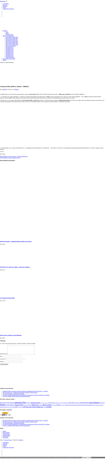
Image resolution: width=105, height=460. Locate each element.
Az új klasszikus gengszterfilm (7, 298)
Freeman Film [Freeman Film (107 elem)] (25, 406)
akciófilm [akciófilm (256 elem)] (11, 404)
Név (1, 358)
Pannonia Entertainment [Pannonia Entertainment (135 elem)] (88, 406)
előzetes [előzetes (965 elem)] (96, 404)
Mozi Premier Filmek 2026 (9, 58)
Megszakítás (4, 1)
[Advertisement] (52, 74)
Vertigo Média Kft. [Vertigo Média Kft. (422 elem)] (37, 408)
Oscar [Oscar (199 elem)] (81, 406)
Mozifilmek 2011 (10, 55)
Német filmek (6, 438)
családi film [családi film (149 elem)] (77, 404)
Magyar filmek (6, 434)
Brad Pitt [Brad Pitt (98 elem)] (56, 404)
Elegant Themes (8, 441)
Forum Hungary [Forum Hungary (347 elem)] (10, 406)
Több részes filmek (10, 57)
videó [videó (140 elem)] (45, 408)
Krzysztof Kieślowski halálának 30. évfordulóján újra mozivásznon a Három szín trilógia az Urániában (26, 396)
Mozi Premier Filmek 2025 (12, 37)
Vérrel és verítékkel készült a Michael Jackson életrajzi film (16, 398)
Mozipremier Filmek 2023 (12, 39)
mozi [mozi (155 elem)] (52, 406)
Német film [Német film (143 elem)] (73, 406)
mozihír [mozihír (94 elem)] (55, 406)
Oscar (7, 32)
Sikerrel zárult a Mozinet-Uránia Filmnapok (10, 335)
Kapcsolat (5, 5)
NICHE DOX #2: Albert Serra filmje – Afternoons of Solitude (15, 267)
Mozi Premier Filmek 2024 (12, 38)
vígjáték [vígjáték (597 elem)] (48, 408)
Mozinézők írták (9, 34)
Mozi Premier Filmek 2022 (12, 41)
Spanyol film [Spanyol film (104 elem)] (12, 408)
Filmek (4, 60)
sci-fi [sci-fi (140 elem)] (8, 408)
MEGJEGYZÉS (3, 355)
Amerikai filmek (6, 436)
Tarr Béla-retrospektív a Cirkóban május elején (13, 395)
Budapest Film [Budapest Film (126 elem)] (65, 404)
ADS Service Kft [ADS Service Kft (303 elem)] (4, 404)
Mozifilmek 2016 (10, 48)
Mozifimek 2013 (9, 52)
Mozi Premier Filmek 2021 (12, 42)
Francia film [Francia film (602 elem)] (19, 406)
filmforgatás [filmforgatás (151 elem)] (102, 404)
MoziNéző (4, 89)
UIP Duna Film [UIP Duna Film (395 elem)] (27, 408)
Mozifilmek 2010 (10, 56)
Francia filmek (6, 435)
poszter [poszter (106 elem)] (97, 406)
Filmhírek (5, 30)
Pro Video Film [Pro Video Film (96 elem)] (100, 406)
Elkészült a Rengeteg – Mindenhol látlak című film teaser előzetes (16, 241)
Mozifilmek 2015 (10, 49)
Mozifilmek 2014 (10, 51)
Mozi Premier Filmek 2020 (12, 43)
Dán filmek (5, 439)
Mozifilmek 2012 (10, 53)
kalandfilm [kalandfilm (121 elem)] (40, 406)
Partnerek (5, 6)
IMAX (7, 33)
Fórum (4, 7)
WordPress (20, 441)
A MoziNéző (6, 3)
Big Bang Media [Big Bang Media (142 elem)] (51, 404)
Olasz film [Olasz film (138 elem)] (78, 406)
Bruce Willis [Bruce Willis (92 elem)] (60, 404)
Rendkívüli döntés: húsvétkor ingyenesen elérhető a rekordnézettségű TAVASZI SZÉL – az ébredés (25, 393)
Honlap (1, 363)
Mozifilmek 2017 (10, 47)
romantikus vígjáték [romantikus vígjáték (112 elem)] (3, 408)
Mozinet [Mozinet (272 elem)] (58, 406)
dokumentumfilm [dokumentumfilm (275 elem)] (84, 404)
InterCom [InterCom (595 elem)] (35, 406)
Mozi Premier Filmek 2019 (12, 44)
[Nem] (91, 459)
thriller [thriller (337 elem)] (16, 408)
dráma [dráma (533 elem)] (91, 404)
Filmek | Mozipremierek (8, 35)
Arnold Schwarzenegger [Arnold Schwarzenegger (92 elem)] (44, 404)
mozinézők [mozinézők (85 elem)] (62, 406)
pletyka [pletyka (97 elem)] (94, 406)
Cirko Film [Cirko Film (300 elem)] (71, 404)
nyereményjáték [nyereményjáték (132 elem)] (68, 406)
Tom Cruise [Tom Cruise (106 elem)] (20, 408)
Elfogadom (85, 459)
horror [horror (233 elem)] (29, 406)
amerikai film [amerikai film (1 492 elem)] (20, 404)
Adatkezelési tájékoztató (8, 8)
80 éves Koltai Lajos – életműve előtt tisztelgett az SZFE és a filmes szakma (20, 394)
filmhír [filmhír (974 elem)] (2, 406)
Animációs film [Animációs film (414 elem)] (35, 404)
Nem (89, 459)
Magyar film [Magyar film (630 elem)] (47, 406)
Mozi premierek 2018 (10, 46)
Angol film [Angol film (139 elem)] (28, 404)
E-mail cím (3, 360)
